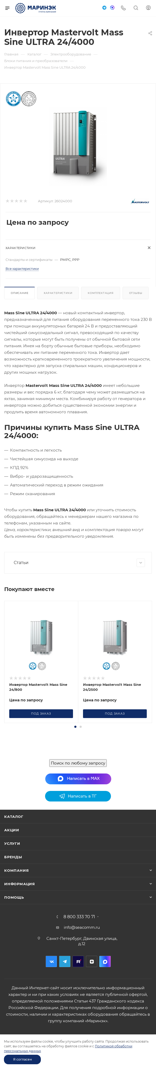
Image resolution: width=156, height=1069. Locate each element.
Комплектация (101, 293)
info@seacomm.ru (82, 985)
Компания (16, 928)
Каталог (13, 874)
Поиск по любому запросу (78, 820)
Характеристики (58, 293)
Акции (11, 888)
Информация (19, 942)
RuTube (78, 1019)
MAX (105, 1019)
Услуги (12, 901)
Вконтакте (51, 1019)
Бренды (13, 915)
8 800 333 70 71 (79, 975)
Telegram (64, 1019)
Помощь (14, 955)
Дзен (91, 1019)
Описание (19, 293)
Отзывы (135, 293)
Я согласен (22, 1059)
